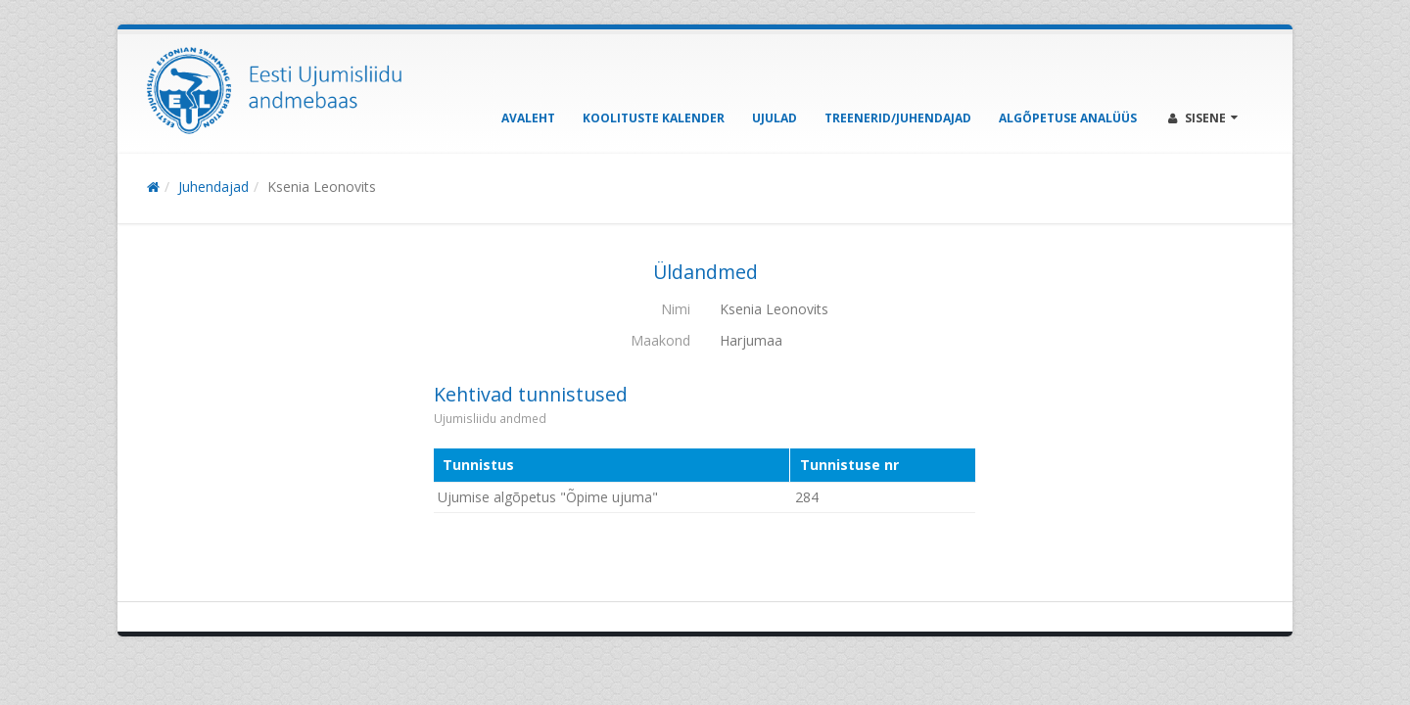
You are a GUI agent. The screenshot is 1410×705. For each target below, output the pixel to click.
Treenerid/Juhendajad (897, 118)
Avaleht (528, 118)
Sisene (1203, 118)
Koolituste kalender (654, 118)
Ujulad (774, 118)
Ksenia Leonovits (321, 186)
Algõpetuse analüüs (1068, 118)
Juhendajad (213, 186)
